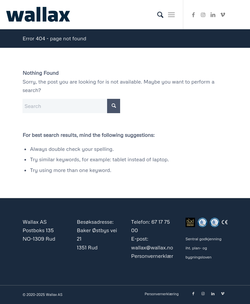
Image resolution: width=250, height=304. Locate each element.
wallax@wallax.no (152, 247)
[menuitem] (157, 14)
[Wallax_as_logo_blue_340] (38, 14)
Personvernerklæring (156, 256)
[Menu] (171, 14)
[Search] (157, 14)
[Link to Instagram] (203, 15)
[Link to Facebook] (193, 15)
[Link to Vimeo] (223, 15)
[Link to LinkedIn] (213, 15)
